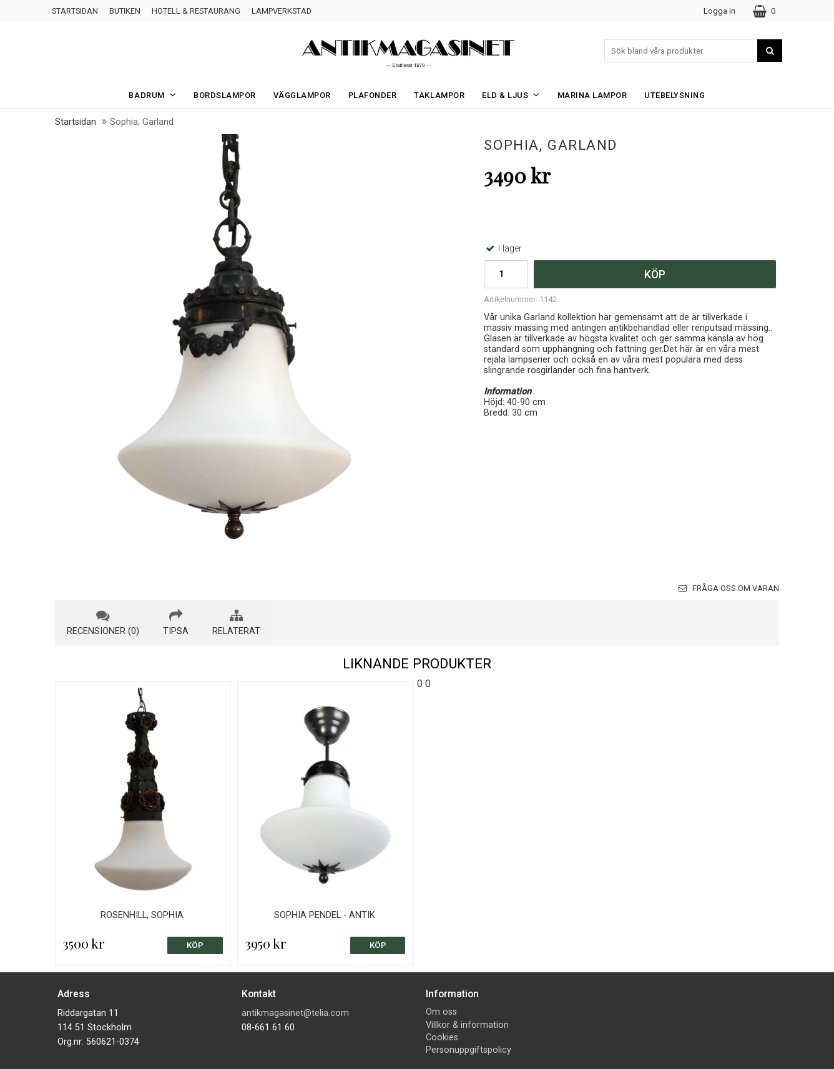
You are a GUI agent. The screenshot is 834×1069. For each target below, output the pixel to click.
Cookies (442, 1037)
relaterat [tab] (236, 623)
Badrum (156, 94)
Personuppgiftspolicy (468, 1050)
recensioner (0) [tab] (103, 623)
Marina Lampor (592, 95)
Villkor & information (467, 1025)
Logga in (719, 11)
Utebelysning (674, 95)
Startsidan (75, 11)
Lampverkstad (282, 11)
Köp (654, 274)
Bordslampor (225, 95)
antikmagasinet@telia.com (295, 1013)
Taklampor (439, 95)
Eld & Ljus (514, 94)
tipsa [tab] (176, 623)
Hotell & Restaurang (196, 11)
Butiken (124, 11)
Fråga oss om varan (729, 588)
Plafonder (372, 95)
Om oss (441, 1012)
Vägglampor (302, 95)
